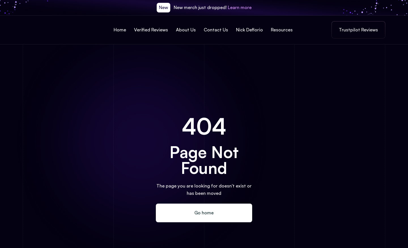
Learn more (240, 7)
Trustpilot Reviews (358, 30)
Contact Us (216, 30)
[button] (282, 30)
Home (120, 30)
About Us (186, 30)
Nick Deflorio (249, 30)
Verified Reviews (151, 30)
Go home (204, 212)
